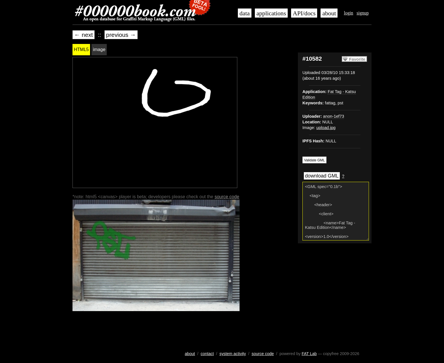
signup (363, 12)
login (348, 12)
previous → (121, 34)
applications (271, 13)
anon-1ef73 (333, 116)
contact (207, 353)
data (245, 13)
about (329, 13)
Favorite (357, 59)
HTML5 (81, 49)
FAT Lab (309, 353)
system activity (232, 353)
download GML (322, 176)
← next (83, 34)
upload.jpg (326, 127)
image (99, 49)
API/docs (304, 13)
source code (227, 196)
